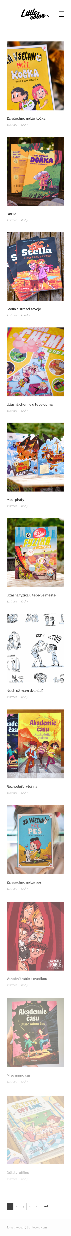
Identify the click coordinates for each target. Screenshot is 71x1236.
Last (45, 1206)
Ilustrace (12, 124)
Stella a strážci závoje (24, 310)
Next (36, 1206)
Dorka (11, 214)
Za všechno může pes (24, 889)
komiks (25, 316)
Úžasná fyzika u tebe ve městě (31, 598)
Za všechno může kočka (26, 119)
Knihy (24, 124)
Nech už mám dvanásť (25, 696)
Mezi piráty (15, 502)
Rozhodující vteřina (22, 793)
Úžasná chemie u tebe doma (30, 406)
